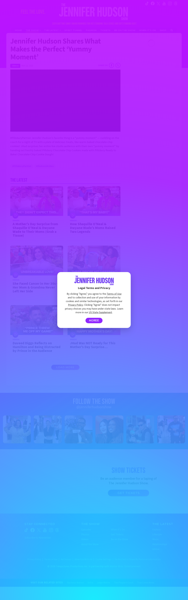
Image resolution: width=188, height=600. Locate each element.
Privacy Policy (75, 305)
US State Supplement (100, 312)
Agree (94, 320)
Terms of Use (114, 294)
